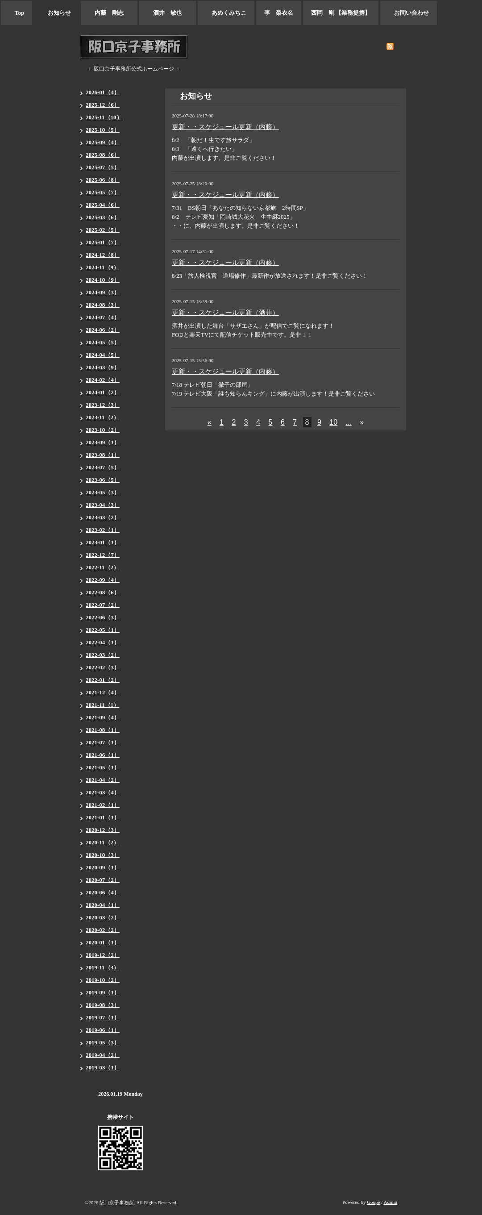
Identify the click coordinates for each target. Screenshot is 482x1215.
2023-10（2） (103, 429)
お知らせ (56, 12)
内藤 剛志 (109, 12)
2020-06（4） (103, 892)
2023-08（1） (103, 454)
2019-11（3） (102, 967)
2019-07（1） (103, 1017)
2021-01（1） (103, 817)
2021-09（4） (103, 717)
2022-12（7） (103, 554)
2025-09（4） (103, 142)
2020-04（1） (103, 905)
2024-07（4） (103, 317)
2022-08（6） (103, 592)
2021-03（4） (103, 792)
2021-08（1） (103, 729)
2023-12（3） (103, 404)
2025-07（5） (103, 167)
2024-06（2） (103, 329)
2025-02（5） (103, 229)
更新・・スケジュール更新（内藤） (225, 126)
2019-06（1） (103, 1030)
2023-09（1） (103, 442)
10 (333, 422)
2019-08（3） (103, 1005)
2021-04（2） (103, 780)
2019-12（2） (103, 955)
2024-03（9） (103, 367)
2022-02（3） (103, 667)
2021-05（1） (103, 767)
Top (16, 12)
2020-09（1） (103, 867)
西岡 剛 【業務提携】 (340, 12)
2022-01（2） (103, 679)
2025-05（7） (103, 192)
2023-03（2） (103, 517)
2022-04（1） (103, 642)
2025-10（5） (103, 129)
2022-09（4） (103, 579)
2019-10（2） (103, 980)
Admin (390, 1202)
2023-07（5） (103, 467)
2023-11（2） (102, 417)
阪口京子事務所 (117, 1202)
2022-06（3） (103, 617)
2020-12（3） (103, 830)
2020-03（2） (103, 917)
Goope (373, 1202)
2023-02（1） (103, 529)
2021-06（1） (103, 755)
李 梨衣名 (278, 12)
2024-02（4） (103, 379)
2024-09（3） (103, 292)
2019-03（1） (103, 1067)
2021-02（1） (103, 805)
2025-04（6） (103, 204)
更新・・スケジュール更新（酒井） (225, 312)
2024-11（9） (102, 267)
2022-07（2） (103, 604)
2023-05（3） (103, 492)
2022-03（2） (103, 654)
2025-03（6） (103, 217)
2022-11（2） (102, 567)
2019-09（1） (103, 992)
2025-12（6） (103, 104)
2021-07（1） (103, 742)
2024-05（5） (103, 342)
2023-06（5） (103, 479)
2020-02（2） (103, 930)
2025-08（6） (103, 154)
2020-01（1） (103, 942)
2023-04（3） (103, 504)
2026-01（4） (103, 92)
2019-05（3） (103, 1042)
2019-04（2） (103, 1055)
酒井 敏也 (167, 12)
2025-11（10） (104, 117)
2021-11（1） (102, 704)
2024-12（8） (103, 254)
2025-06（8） (103, 179)
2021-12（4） (103, 692)
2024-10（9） (103, 279)
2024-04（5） (103, 354)
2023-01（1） (103, 542)
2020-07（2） (103, 880)
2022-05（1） (103, 629)
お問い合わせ (408, 12)
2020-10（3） (103, 855)
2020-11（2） (102, 842)
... (349, 422)
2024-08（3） (103, 304)
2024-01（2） (103, 392)
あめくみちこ (226, 12)
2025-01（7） (103, 242)
